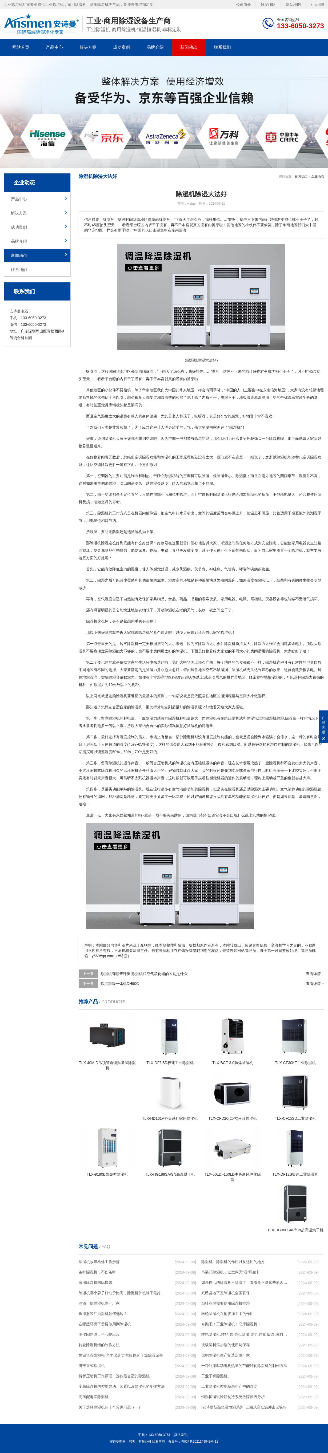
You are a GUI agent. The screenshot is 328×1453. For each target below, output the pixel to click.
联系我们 (222, 47)
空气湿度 (101, 416)
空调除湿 (142, 457)
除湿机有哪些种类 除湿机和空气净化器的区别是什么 (144, 974)
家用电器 (298, 543)
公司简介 (243, 4)
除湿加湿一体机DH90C (120, 983)
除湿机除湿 (99, 543)
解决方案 (88, 47)
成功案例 (121, 47)
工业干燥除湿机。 (216, 1376)
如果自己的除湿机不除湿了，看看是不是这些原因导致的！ (244, 1282)
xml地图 (317, 4)
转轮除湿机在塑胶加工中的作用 (227, 1314)
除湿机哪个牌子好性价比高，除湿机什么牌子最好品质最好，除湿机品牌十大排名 (122, 1293)
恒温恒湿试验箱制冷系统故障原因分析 (233, 1397)
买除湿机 (130, 644)
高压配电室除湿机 (94, 1397)
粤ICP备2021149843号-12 (199, 1441)
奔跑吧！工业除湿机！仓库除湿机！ (231, 1324)
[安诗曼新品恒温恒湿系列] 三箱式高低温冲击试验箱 (244, 1407)
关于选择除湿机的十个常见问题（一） (110, 1407)
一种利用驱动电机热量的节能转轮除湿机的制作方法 (244, 1365)
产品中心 (54, 47)
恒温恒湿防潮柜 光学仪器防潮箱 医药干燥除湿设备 (121, 1355)
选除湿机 (134, 532)
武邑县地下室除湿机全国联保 (225, 1293)
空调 (149, 438)
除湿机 (235, 427)
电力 (299, 644)
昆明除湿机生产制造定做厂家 (225, 1355)
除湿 (108, 438)
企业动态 (317, 176)
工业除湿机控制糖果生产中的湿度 (229, 1386)
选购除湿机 (118, 696)
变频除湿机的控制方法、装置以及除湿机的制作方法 (122, 1386)
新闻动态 (188, 47)
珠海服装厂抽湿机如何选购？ (103, 1314)
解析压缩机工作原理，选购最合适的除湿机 (114, 1376)
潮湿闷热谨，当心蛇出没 (99, 1334)
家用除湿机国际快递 (95, 1282)
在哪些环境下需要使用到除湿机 (105, 1324)
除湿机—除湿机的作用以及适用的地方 (233, 1262)
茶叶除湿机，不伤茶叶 (97, 1272)
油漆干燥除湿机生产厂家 (99, 1303)
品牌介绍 (155, 47)
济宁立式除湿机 (92, 1365)
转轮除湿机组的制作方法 (99, 1345)
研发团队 (268, 4)
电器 (231, 599)
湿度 (134, 569)
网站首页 (20, 47)
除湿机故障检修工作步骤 (99, 1262)
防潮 (108, 532)
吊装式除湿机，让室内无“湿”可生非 (230, 1272)
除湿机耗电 (177, 718)
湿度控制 (127, 737)
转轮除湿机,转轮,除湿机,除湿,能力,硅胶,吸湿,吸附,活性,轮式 (244, 1334)
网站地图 (293, 4)
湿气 (306, 599)
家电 (250, 770)
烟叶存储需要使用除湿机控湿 (225, 1303)
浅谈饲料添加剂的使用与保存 (225, 1345)
